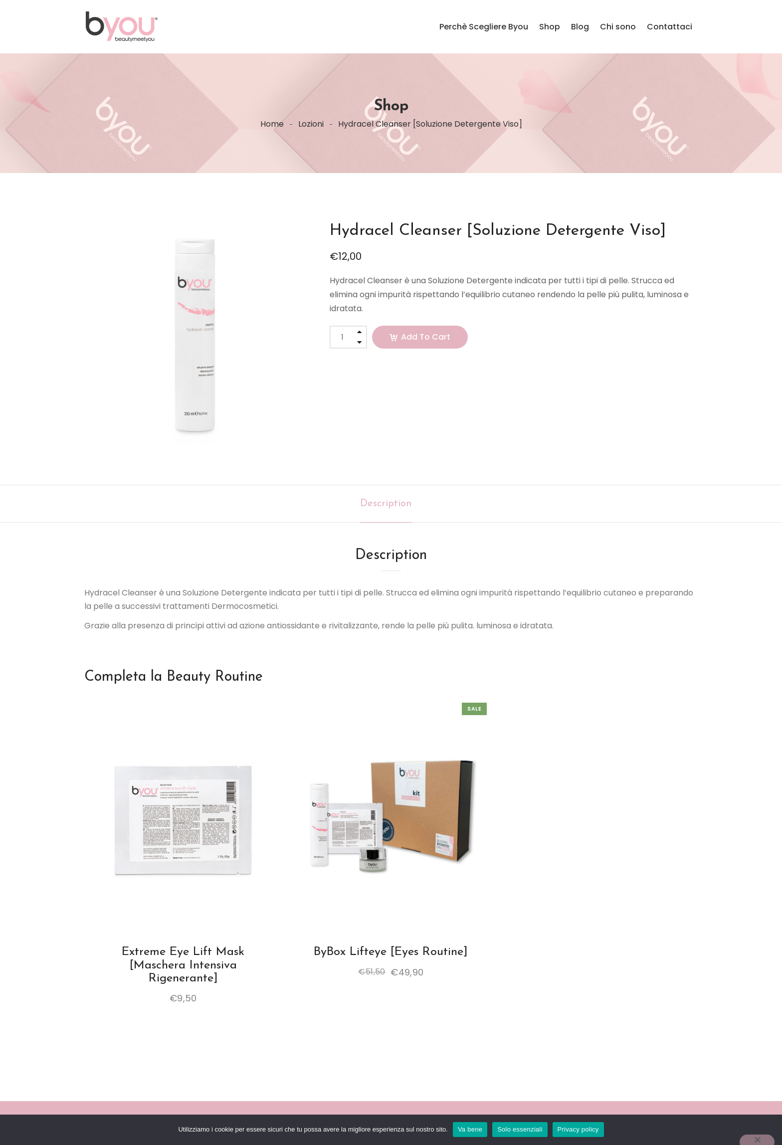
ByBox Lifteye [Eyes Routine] (391, 952)
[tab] (386, 504)
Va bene (470, 1129)
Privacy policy (578, 1129)
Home (272, 124)
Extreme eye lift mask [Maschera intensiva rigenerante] (183, 965)
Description (386, 504)
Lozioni (311, 124)
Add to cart (425, 337)
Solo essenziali (519, 1129)
